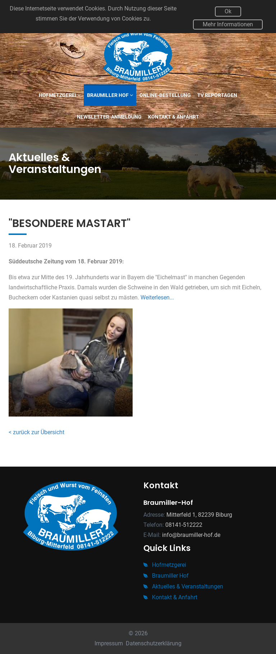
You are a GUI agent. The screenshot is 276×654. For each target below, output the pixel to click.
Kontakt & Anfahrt (173, 117)
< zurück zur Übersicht (36, 432)
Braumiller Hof (110, 95)
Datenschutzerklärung (153, 643)
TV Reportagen (217, 95)
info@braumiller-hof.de (191, 534)
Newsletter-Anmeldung (109, 117)
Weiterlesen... (157, 297)
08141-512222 (183, 524)
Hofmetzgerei (59, 95)
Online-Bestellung (165, 95)
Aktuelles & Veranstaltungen (183, 586)
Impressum (109, 643)
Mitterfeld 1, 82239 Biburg (199, 514)
